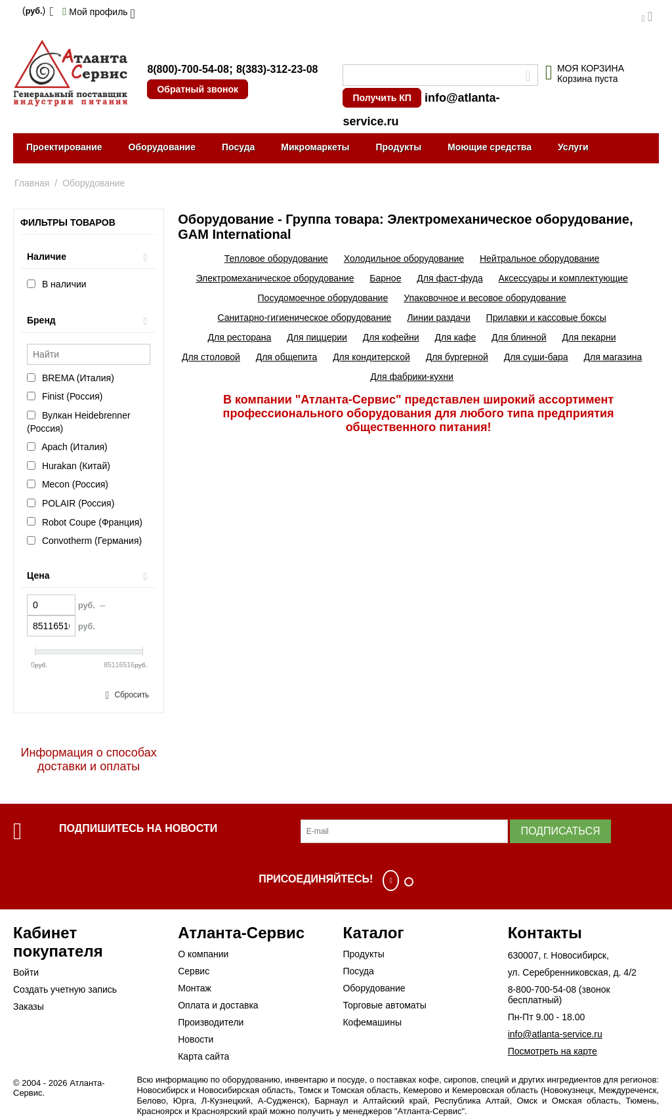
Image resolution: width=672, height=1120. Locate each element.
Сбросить (131, 694)
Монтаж (194, 988)
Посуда (238, 147)
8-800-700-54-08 (542, 989)
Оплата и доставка (218, 1005)
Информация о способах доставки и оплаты (89, 759)
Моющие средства (490, 147)
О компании (203, 954)
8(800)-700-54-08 (188, 69)
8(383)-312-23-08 (277, 69)
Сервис (193, 971)
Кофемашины (372, 1022)
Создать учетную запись (65, 989)
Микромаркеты (315, 147)
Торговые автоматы (384, 1005)
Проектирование (64, 147)
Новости (195, 1039)
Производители (210, 1022)
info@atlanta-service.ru (555, 1034)
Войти (26, 972)
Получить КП (381, 98)
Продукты (398, 147)
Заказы (28, 1006)
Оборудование (162, 147)
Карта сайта (203, 1056)
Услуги (573, 147)
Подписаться (560, 831)
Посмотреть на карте (552, 1051)
